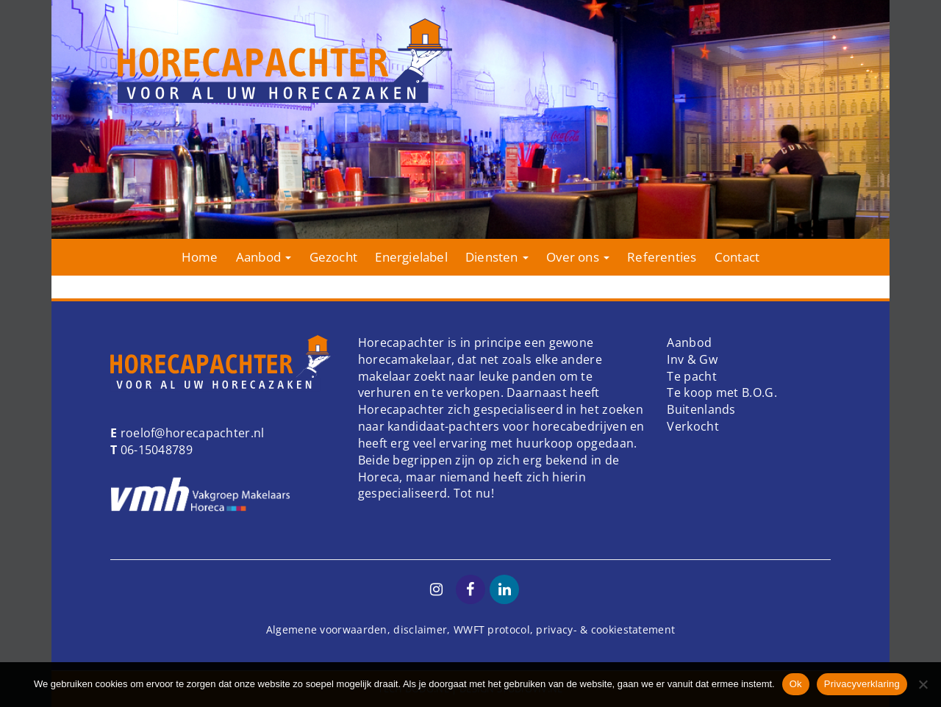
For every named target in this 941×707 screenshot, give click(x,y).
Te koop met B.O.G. (721, 392)
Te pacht (691, 376)
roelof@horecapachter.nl (190, 433)
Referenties (661, 256)
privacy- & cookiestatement (605, 629)
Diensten (497, 256)
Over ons (577, 256)
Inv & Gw (692, 359)
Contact (737, 256)
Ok (796, 683)
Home (200, 256)
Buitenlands (701, 409)
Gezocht (333, 256)
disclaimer (420, 629)
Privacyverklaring (862, 683)
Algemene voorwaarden (326, 629)
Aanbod (263, 256)
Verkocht (692, 426)
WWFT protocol (492, 629)
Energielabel (411, 256)
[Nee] (922, 684)
